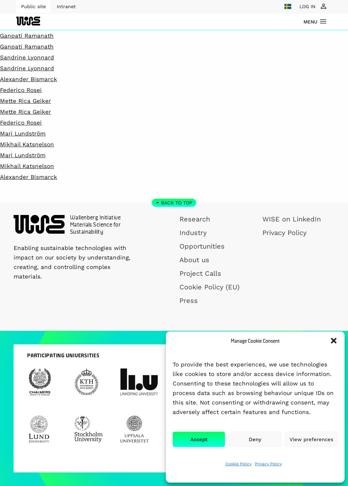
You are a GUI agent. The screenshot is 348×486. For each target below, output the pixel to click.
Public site (33, 6)
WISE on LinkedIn (291, 219)
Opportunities (202, 246)
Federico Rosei (21, 90)
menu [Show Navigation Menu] (310, 21)
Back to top (176, 202)
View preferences (311, 439)
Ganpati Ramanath (27, 35)
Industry (193, 233)
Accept (198, 439)
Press (188, 300)
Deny (255, 439)
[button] (334, 341)
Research (194, 219)
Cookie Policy (238, 464)
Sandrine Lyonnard (27, 57)
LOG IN (307, 6)
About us (194, 260)
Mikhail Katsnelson (27, 144)
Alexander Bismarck (28, 79)
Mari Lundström (23, 133)
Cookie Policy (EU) (209, 287)
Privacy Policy (268, 464)
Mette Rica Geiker (25, 100)
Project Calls (200, 273)
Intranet (66, 6)
